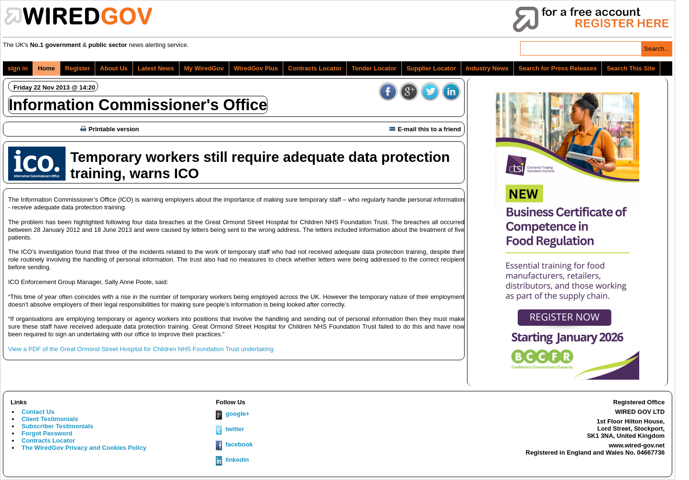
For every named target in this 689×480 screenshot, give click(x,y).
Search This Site (631, 68)
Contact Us (38, 411)
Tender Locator (374, 68)
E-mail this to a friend (425, 129)
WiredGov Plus (256, 68)
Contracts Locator (315, 68)
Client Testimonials (50, 419)
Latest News (156, 68)
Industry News (487, 68)
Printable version (109, 129)
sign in (18, 68)
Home (46, 68)
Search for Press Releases (558, 68)
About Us (114, 68)
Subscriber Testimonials (57, 426)
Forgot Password (47, 433)
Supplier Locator (431, 68)
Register (77, 68)
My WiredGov (204, 68)
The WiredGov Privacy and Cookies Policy (84, 447)
